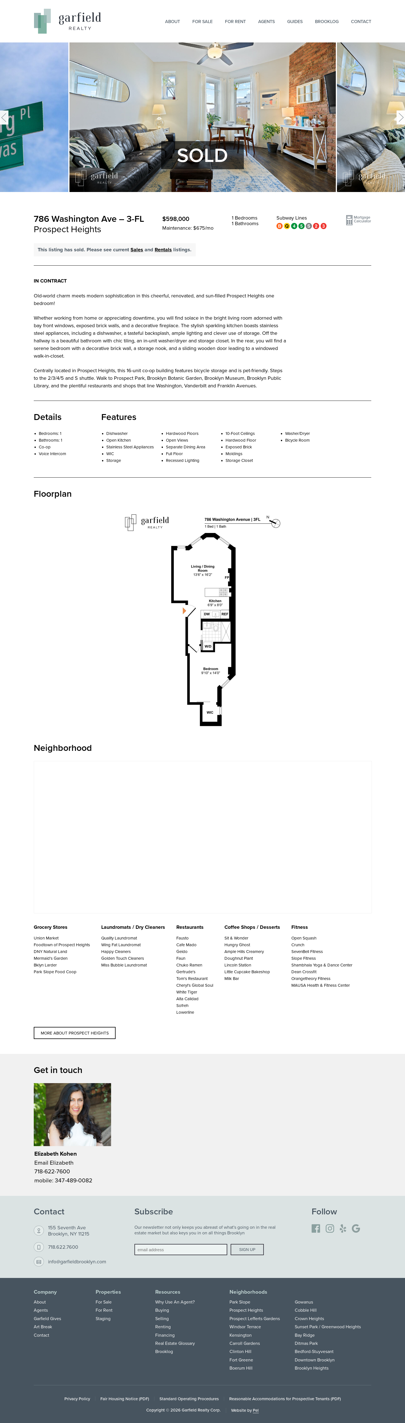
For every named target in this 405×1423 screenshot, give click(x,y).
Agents (266, 21)
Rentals (163, 249)
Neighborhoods (248, 1292)
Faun (180, 958)
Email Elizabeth (54, 1162)
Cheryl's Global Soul (194, 985)
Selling (162, 1318)
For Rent (235, 21)
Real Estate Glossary (175, 1343)
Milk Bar (231, 978)
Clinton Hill (240, 1351)
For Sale (202, 21)
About (172, 21)
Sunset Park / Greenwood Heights (328, 1326)
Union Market (46, 938)
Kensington (241, 1335)
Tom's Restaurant (192, 978)
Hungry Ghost (237, 945)
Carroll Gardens (245, 1343)
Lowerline (185, 1012)
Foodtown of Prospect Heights (62, 945)
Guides (295, 21)
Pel (256, 1410)
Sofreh (182, 1005)
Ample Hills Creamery (244, 951)
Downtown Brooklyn (315, 1360)
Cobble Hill (306, 1310)
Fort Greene (241, 1360)
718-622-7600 (52, 1171)
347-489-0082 (73, 1180)
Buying (162, 1310)
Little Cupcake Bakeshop (247, 972)
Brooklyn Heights (311, 1368)
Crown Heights (309, 1318)
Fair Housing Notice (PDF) (124, 1399)
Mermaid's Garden (51, 958)
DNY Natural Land (50, 951)
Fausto (182, 938)
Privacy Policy (77, 1399)
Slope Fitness (303, 958)
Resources (167, 1292)
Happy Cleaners (116, 951)
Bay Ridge (305, 1335)
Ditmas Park (306, 1343)
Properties (108, 1292)
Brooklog (327, 21)
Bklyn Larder (45, 965)
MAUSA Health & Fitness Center (320, 985)
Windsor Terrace (245, 1326)
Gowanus (304, 1302)
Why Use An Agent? (175, 1302)
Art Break (43, 1326)
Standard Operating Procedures (189, 1399)
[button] (358, 222)
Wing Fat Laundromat (121, 945)
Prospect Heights (246, 1310)
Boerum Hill (241, 1368)
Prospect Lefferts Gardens (255, 1318)
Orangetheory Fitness (310, 978)
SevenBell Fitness (307, 951)
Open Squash (303, 938)
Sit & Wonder (236, 938)
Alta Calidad (187, 999)
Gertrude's (185, 972)
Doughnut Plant (238, 958)
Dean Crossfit (303, 972)
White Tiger (186, 992)
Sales (136, 249)
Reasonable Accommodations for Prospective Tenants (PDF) (285, 1399)
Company (45, 1292)
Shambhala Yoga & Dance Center (321, 965)
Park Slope (240, 1302)
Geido (182, 951)
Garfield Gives (47, 1318)
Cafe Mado (186, 945)
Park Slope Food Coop (55, 972)
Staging (103, 1318)
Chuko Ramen (189, 965)
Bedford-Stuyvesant (314, 1351)
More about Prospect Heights (75, 1033)
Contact (361, 21)
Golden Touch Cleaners (122, 958)
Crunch (297, 945)
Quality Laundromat (119, 938)
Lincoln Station (237, 965)
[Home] (67, 21)
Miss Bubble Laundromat (124, 965)
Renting (163, 1326)
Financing (165, 1335)
